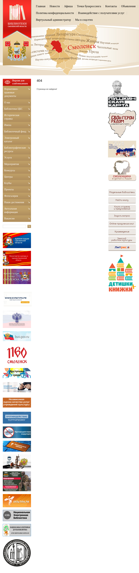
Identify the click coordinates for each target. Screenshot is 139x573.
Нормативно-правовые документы (11, 92)
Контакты (111, 6)
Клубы (7, 183)
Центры (8, 176)
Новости (55, 6)
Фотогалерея (11, 196)
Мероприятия (11, 164)
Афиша (68, 6)
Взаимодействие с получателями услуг (101, 13)
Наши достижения (14, 202)
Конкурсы (9, 170)
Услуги (8, 157)
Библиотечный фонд (15, 131)
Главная (40, 6)
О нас (7, 102)
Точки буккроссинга (89, 6)
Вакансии (9, 218)
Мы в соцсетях (84, 19)
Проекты (9, 189)
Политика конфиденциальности (55, 13)
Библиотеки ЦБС (13, 108)
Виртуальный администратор (53, 19)
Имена (7, 125)
